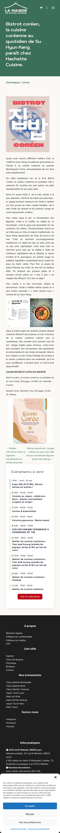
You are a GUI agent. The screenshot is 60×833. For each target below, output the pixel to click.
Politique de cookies (19, 829)
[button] (55, 777)
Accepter (30, 806)
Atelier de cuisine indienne (27, 589)
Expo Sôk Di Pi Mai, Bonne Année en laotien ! (27, 485)
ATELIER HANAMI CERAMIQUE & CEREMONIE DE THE (30, 531)
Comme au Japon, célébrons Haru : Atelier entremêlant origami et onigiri (28, 499)
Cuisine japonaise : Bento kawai (30, 520)
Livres (25, 82)
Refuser (30, 814)
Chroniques (13, 82)
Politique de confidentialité (38, 829)
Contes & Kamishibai (24, 511)
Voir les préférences (30, 822)
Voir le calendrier (30, 596)
